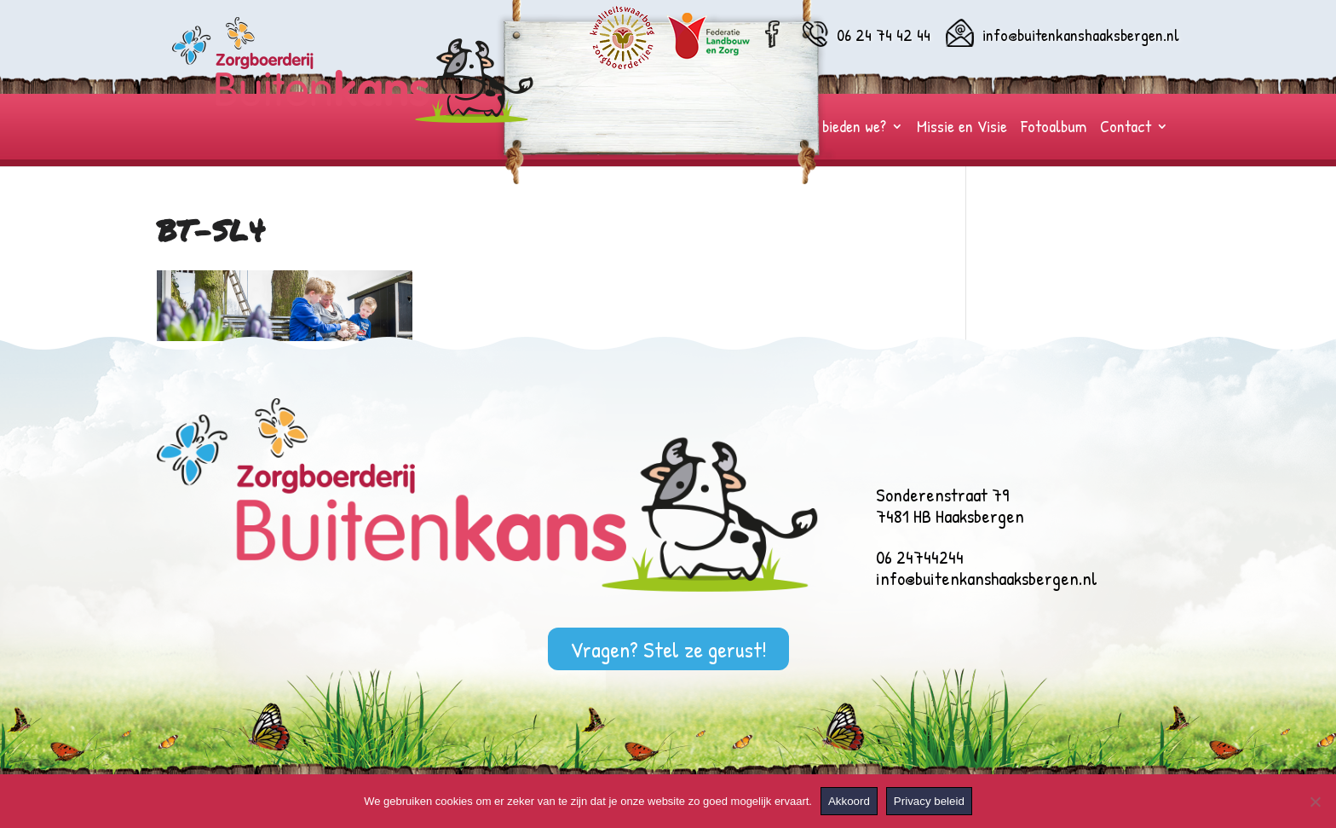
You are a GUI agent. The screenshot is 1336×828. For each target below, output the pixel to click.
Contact (1125, 128)
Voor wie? (733, 128)
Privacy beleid (929, 801)
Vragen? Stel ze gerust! (668, 648)
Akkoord (849, 801)
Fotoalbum (1053, 128)
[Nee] (1314, 801)
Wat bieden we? (840, 128)
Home (585, 128)
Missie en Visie (962, 128)
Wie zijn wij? (652, 128)
